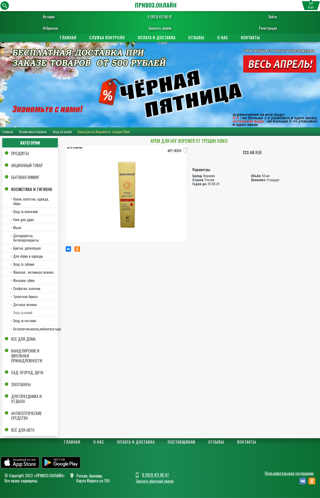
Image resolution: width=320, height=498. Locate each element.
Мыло (17, 227)
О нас (222, 37)
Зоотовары (21, 384)
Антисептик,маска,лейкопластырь (35, 329)
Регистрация (260, 28)
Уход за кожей (62, 131)
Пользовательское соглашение (289, 473)
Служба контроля (107, 37)
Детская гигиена (25, 304)
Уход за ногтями (24, 321)
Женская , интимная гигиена (33, 272)
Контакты (250, 37)
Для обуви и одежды (28, 256)
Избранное (58, 28)
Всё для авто (23, 430)
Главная (68, 37)
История (57, 16)
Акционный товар (27, 165)
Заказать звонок (159, 28)
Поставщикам (181, 442)
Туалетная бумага (25, 296)
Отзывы (196, 37)
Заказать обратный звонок (154, 481)
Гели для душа (23, 219)
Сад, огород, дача (27, 372)
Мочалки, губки (24, 280)
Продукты (20, 153)
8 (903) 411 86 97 (160, 16)
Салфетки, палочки (26, 288)
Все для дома (23, 339)
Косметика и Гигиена (33, 131)
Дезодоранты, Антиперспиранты (26, 238)
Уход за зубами (23, 264)
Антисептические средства (26, 415)
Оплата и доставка (156, 37)
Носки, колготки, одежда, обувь (31, 201)
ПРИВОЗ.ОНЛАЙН (156, 5)
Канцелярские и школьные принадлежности (26, 355)
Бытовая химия (25, 177)
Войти (264, 16)
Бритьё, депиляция (27, 248)
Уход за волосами (25, 211)
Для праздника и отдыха (26, 398)
